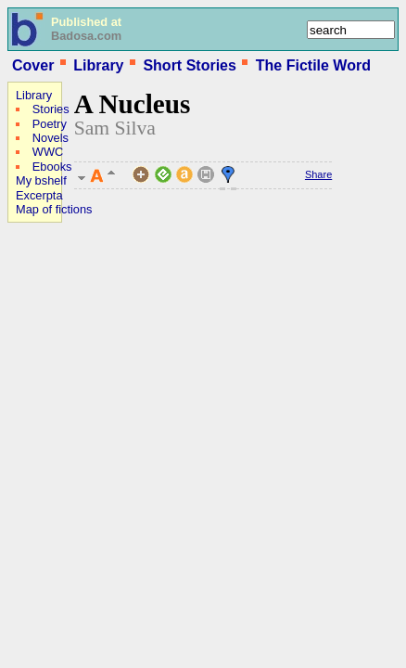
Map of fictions (54, 209)
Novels (50, 138)
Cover (33, 65)
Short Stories (189, 65)
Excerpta (39, 195)
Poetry (49, 124)
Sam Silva (115, 128)
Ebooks (52, 166)
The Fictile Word (313, 65)
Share (318, 174)
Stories (51, 109)
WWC (47, 152)
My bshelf (41, 180)
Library (98, 65)
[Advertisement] (63, 349)
